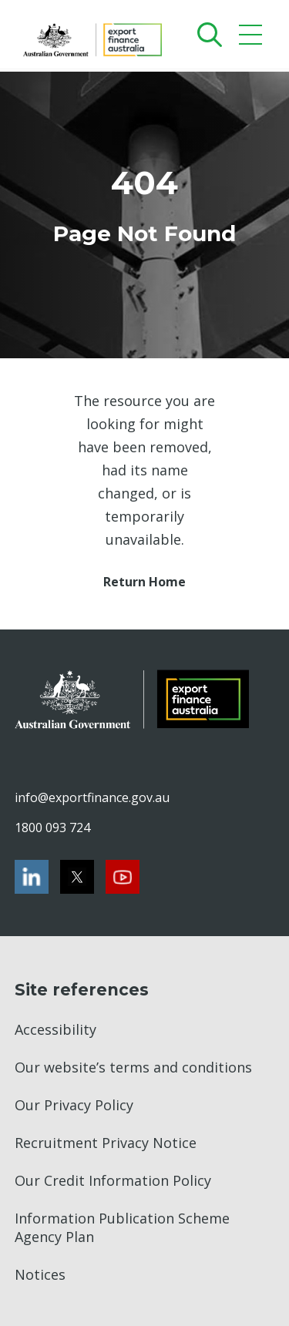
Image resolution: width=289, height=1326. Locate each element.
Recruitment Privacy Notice (106, 1142)
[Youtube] (122, 877)
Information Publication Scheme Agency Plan (122, 1227)
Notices (40, 1274)
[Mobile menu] (252, 38)
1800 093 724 (52, 827)
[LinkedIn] (32, 877)
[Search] (206, 34)
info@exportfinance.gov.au (92, 797)
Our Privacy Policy (74, 1105)
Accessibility (55, 1029)
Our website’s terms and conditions (133, 1067)
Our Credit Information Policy (113, 1180)
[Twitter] (77, 877)
